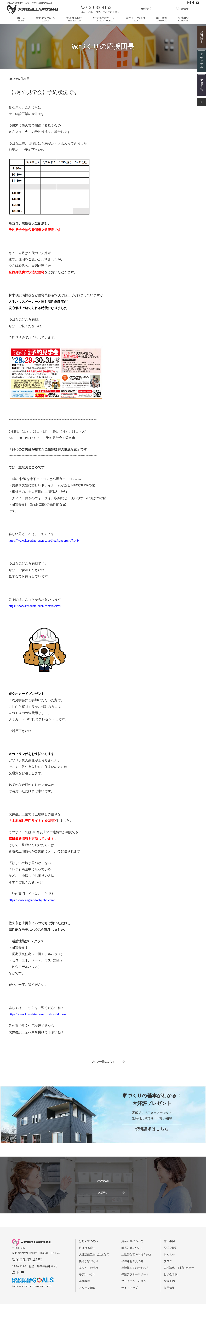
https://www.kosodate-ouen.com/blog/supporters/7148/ (44, 540)
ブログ (168, 1262)
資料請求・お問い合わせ (179, 1268)
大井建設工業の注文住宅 (94, 1255)
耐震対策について (132, 1248)
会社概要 (183, 19)
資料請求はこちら (152, 1131)
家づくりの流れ (135, 19)
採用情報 (169, 1288)
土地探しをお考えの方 (135, 1268)
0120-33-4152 (96, 7)
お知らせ (169, 1255)
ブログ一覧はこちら (103, 1061)
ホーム (21, 19)
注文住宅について (104, 19)
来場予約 (103, 1193)
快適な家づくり (88, 1262)
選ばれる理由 (74, 19)
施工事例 (161, 19)
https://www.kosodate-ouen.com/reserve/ (35, 606)
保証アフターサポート (135, 1275)
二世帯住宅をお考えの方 (136, 1255)
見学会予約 (171, 1275)
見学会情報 (182, 8)
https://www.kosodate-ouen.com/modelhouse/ (38, 1014)
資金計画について (132, 1242)
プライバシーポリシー (135, 1282)
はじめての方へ (45, 19)
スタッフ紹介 (87, 1288)
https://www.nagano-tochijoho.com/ (32, 900)
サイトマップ (129, 1288)
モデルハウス (87, 1275)
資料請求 (145, 8)
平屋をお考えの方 (132, 1262)
